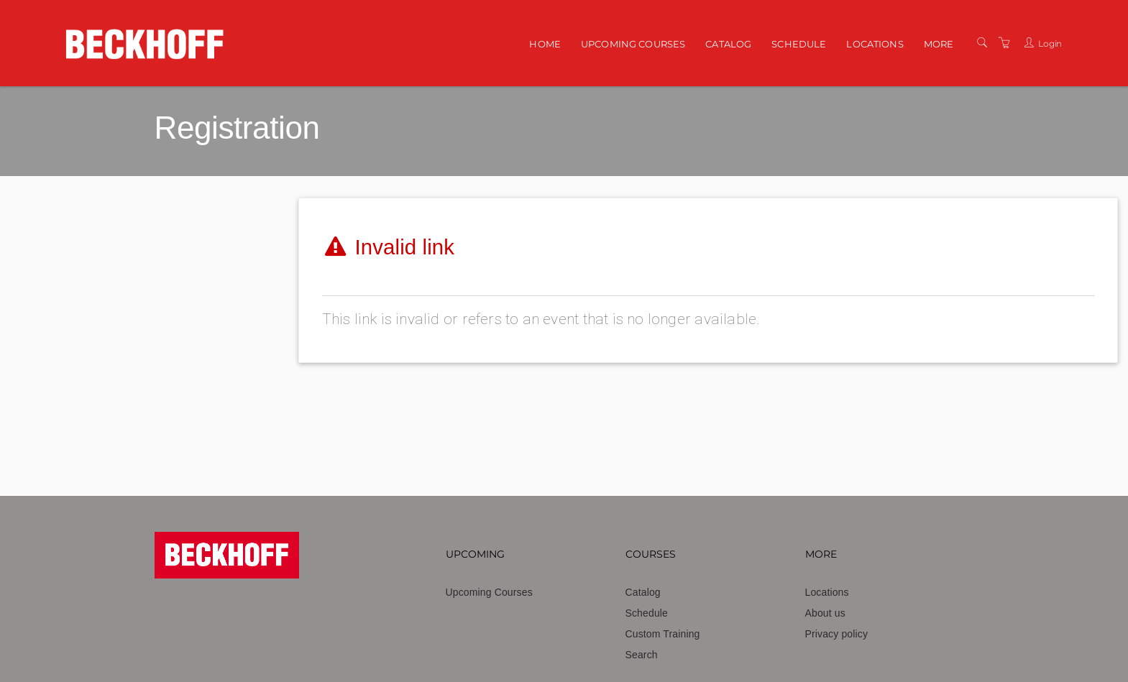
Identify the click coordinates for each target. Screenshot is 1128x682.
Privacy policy (836, 634)
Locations (874, 44)
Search (641, 654)
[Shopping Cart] (1004, 43)
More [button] (939, 44)
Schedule (798, 44)
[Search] (982, 43)
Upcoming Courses (633, 44)
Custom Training (662, 634)
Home (545, 44)
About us (825, 613)
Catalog (728, 44)
